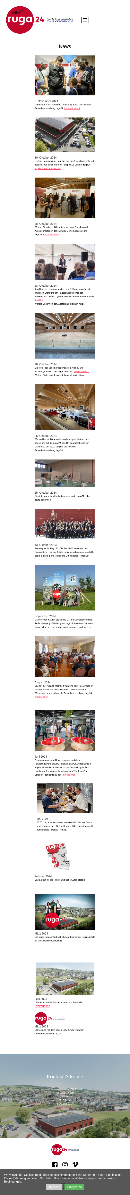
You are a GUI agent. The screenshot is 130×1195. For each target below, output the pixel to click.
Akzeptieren (74, 1187)
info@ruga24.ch (65, 1107)
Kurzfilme (39, 300)
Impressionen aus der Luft (48, 168)
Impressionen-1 (81, 371)
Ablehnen (54, 1187)
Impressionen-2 (51, 234)
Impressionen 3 (72, 108)
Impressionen (41, 697)
